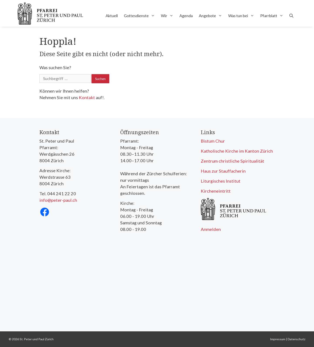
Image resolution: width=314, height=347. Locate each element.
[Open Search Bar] (291, 15)
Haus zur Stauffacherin (223, 171)
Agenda (186, 15)
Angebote (212, 15)
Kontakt (87, 97)
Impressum (277, 339)
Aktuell (112, 15)
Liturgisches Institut (220, 181)
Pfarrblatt (273, 15)
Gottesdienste (141, 15)
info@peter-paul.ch (58, 200)
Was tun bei (242, 15)
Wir (168, 15)
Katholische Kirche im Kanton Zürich (237, 150)
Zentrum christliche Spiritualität (232, 160)
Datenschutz (296, 339)
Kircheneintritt (216, 191)
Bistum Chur (213, 140)
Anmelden (211, 229)
